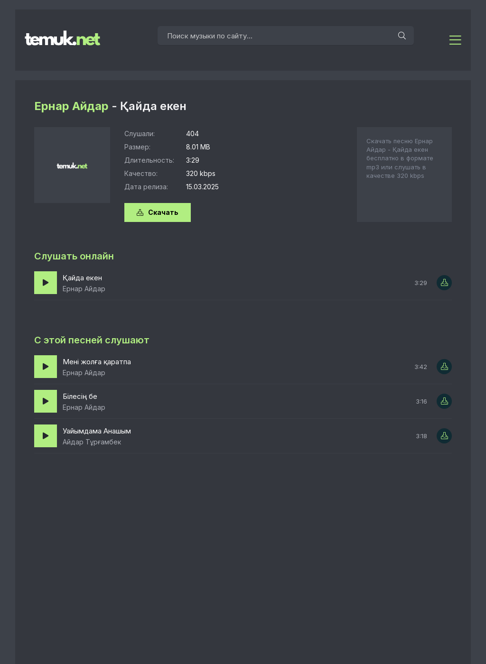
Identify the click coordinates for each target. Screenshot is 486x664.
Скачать (157, 212)
